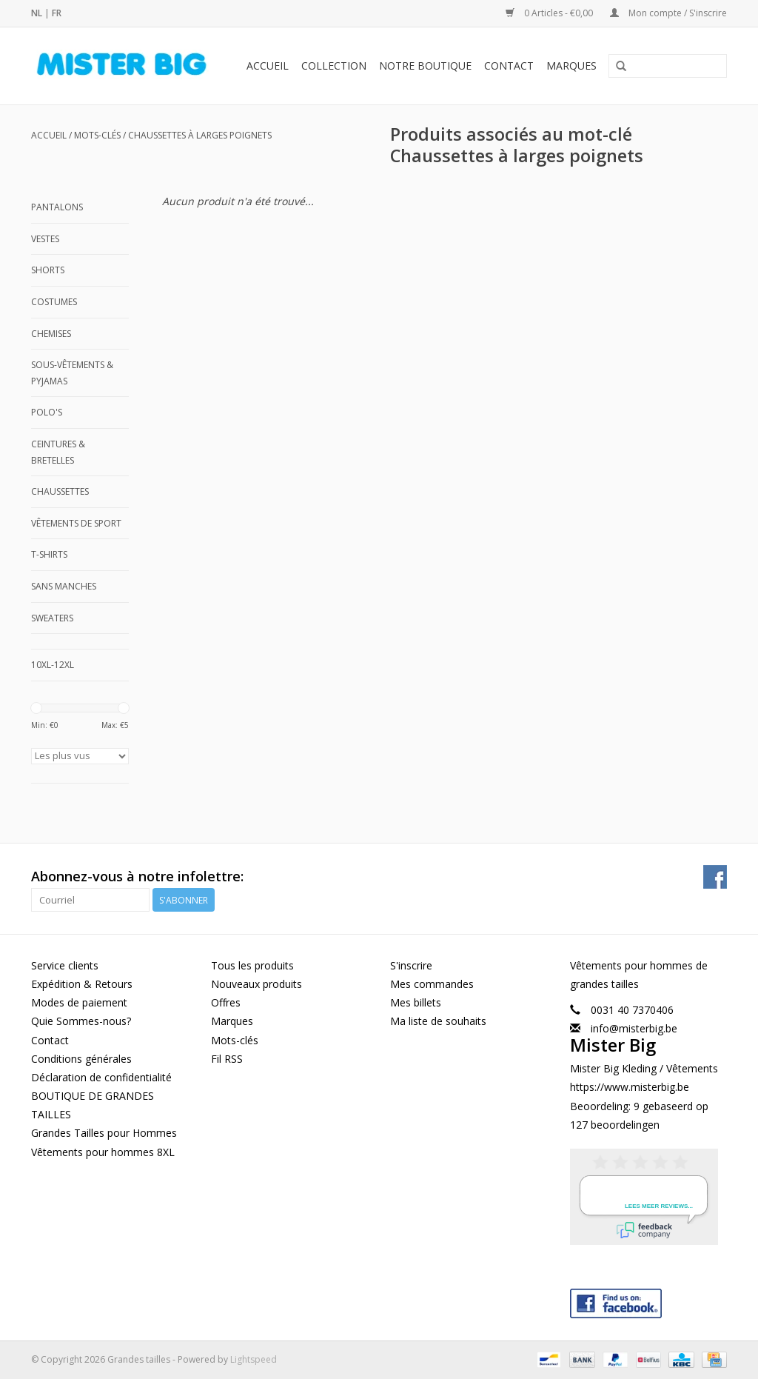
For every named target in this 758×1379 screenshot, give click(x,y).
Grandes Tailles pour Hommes (104, 1133)
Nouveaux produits (256, 984)
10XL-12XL (52, 664)
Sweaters (52, 618)
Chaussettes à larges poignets (200, 135)
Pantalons (57, 207)
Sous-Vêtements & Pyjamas (72, 372)
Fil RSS (227, 1059)
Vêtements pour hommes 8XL (103, 1152)
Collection (333, 66)
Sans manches (63, 586)
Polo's (46, 412)
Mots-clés (97, 135)
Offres (226, 1002)
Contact (509, 66)
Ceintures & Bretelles (58, 452)
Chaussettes (60, 491)
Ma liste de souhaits (438, 1021)
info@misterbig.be (634, 1028)
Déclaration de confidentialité (101, 1077)
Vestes (45, 239)
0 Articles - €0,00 (550, 13)
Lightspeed (253, 1359)
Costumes (54, 302)
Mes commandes (432, 984)
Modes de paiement (79, 1002)
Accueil (267, 66)
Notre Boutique (425, 66)
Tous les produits (252, 965)
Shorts (47, 270)
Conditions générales (81, 1059)
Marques (571, 66)
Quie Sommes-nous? (81, 1021)
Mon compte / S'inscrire (668, 13)
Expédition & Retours (82, 984)
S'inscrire (411, 965)
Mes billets (415, 1002)
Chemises (51, 333)
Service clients (64, 965)
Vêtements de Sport (76, 523)
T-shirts (49, 554)
